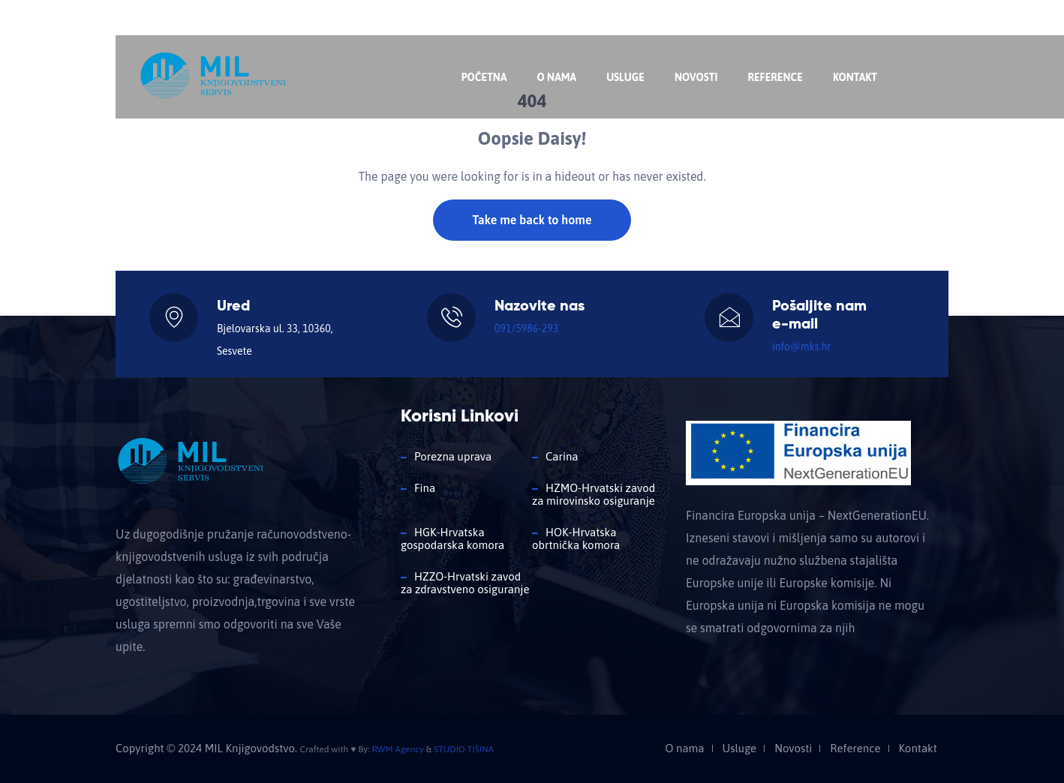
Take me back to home (531, 219)
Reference (774, 77)
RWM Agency (397, 749)
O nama (556, 77)
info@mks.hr (343, 19)
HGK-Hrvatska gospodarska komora (452, 538)
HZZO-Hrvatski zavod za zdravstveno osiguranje (465, 583)
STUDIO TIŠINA (464, 749)
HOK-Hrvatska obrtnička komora (576, 538)
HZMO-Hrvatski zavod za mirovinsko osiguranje (593, 494)
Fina (424, 488)
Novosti (696, 77)
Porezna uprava (452, 456)
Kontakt (855, 77)
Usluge (625, 77)
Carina (562, 456)
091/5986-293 (526, 328)
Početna (484, 77)
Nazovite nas (163, 19)
